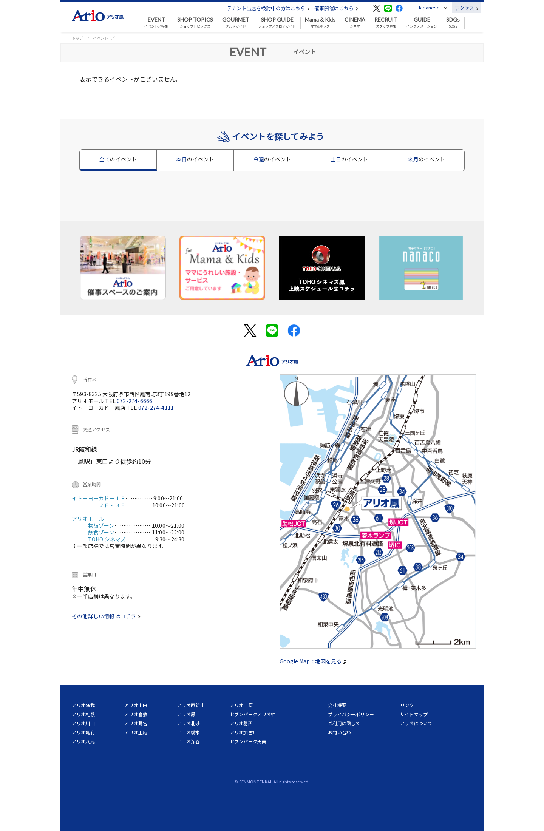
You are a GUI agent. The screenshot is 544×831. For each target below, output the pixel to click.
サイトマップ (414, 714)
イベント (100, 38)
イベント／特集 (156, 23)
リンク (407, 705)
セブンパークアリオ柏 (253, 714)
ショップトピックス (195, 23)
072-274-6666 (134, 401)
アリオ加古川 (243, 732)
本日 (195, 159)
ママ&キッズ (320, 23)
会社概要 (337, 705)
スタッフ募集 (385, 23)
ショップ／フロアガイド (277, 23)
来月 (426, 159)
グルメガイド (235, 23)
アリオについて (416, 723)
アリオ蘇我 (83, 705)
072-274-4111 (156, 407)
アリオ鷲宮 (135, 723)
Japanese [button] (428, 7)
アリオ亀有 (83, 732)
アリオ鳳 (186, 714)
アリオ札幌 (83, 714)
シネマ (355, 23)
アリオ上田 (135, 705)
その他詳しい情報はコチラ (106, 616)
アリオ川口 (83, 723)
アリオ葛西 (241, 723)
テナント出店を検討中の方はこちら (268, 8)
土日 (349, 159)
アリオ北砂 (188, 723)
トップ (77, 38)
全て (118, 159)
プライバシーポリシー (351, 714)
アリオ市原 (241, 705)
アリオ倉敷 (135, 714)
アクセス (467, 8)
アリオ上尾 (135, 732)
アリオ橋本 (188, 732)
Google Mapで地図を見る (313, 661)
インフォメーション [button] (421, 23)
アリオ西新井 (191, 705)
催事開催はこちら (336, 8)
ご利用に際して (344, 723)
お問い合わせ (341, 732)
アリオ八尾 (83, 741)
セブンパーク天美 (248, 741)
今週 (272, 159)
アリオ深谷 (188, 741)
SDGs (453, 23)
